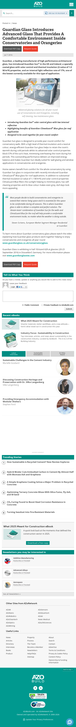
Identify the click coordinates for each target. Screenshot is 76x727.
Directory (10, 644)
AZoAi (40, 616)
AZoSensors (43, 609)
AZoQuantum (43, 613)
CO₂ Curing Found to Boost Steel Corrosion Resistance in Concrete (36, 503)
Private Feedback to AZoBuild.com (58, 305)
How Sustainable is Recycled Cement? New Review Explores (38, 462)
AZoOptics (10, 622)
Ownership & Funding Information (58, 661)
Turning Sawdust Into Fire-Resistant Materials (31, 512)
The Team (31, 644)
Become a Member (35, 647)
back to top (68, 669)
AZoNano (10, 613)
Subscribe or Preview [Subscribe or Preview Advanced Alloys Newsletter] (21, 573)
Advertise (53, 647)
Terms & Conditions (57, 650)
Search (51, 640)
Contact (52, 644)
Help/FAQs (31, 653)
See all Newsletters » (12, 594)
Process (30, 640)
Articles (9, 640)
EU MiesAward (62, 354)
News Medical (44, 619)
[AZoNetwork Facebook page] (35, 688)
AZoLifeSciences (44, 622)
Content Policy (55, 657)
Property (30, 637)
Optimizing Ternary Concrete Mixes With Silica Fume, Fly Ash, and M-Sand (39, 493)
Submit (69, 309)
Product (9, 653)
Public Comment (32, 305)
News (14, 23)
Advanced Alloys (20, 570)
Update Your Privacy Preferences (38, 719)
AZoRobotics (11, 616)
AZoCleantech (12, 619)
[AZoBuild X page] (41, 688)
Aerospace (17, 582)
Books (8, 650)
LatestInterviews (14, 354)
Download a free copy (38, 543)
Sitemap (30, 657)
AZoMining (10, 626)
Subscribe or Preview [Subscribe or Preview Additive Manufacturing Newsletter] (21, 560)
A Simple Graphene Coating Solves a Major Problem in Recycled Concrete (40, 483)
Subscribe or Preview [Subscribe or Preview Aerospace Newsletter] (21, 585)
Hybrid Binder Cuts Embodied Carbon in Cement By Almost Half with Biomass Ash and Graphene (40, 473)
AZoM (8, 609)
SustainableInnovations (38, 354)
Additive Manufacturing (23, 558)
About (51, 637)
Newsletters (32, 650)
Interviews (10, 647)
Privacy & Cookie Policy (58, 653)
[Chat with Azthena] (69, 722)
